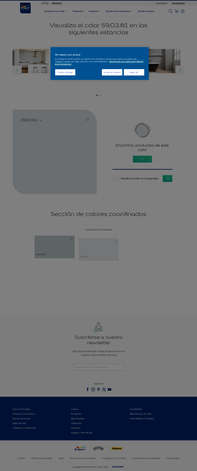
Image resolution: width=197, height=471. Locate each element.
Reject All (134, 72)
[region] (99, 63)
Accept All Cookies (112, 72)
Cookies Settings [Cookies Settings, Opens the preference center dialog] (65, 72)
